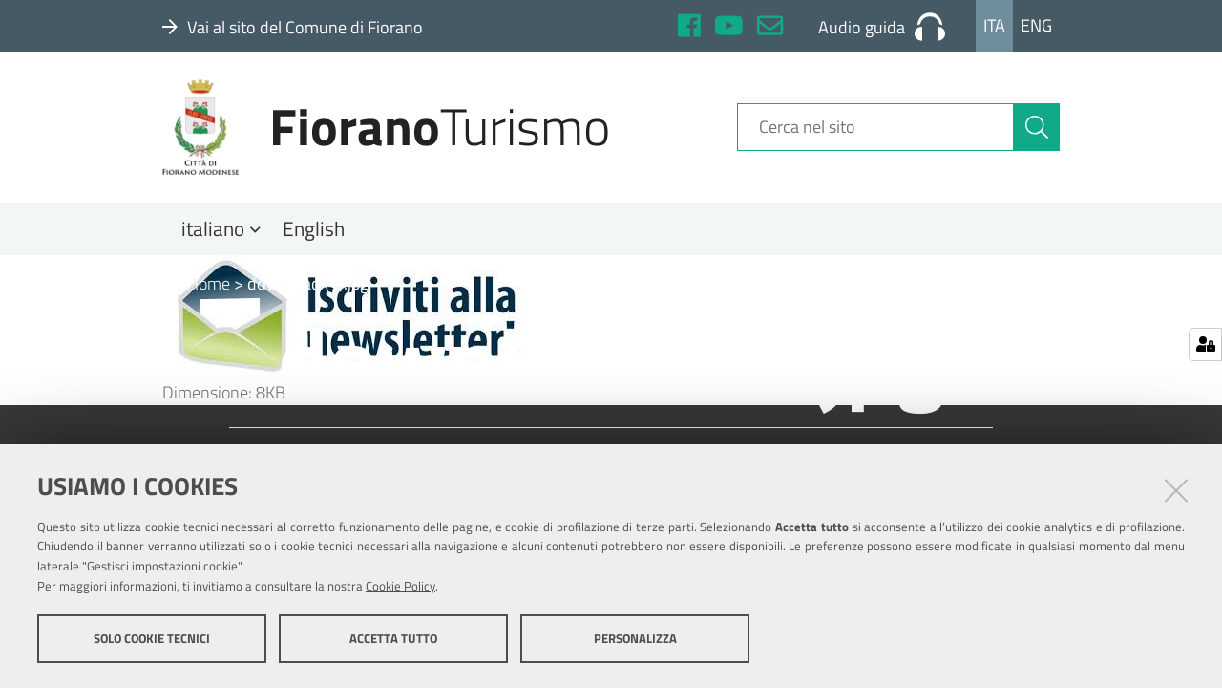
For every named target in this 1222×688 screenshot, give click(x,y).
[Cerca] (1037, 127)
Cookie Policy (400, 585)
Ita (994, 25)
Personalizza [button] (635, 638)
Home (196, 283)
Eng (1036, 25)
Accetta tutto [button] (393, 638)
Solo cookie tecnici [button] (152, 638)
